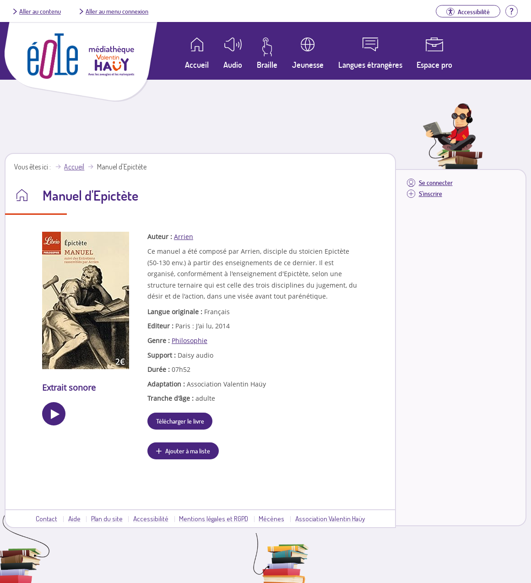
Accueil (74, 166)
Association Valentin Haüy (330, 518)
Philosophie (189, 340)
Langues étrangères (370, 65)
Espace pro (434, 65)
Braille (267, 65)
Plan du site (107, 518)
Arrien (183, 236)
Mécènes (271, 518)
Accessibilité (150, 518)
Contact (46, 518)
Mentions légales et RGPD (213, 518)
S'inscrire (430, 193)
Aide (74, 518)
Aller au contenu (40, 11)
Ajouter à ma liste (187, 451)
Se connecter (436, 182)
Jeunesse (308, 65)
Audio (232, 65)
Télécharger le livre (180, 421)
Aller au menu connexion (117, 11)
